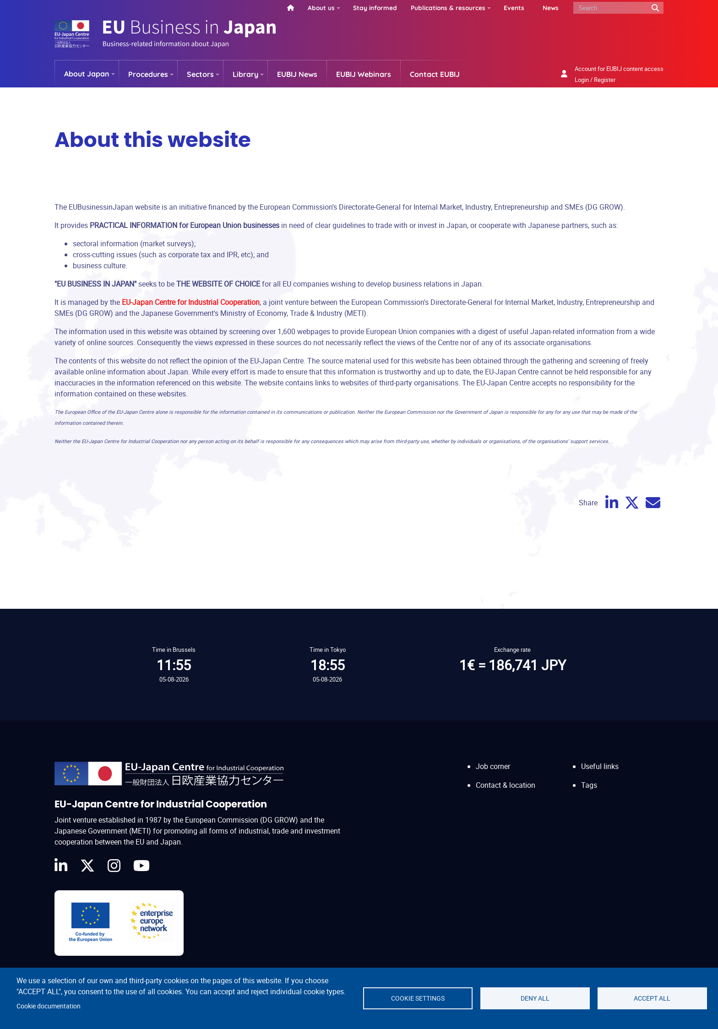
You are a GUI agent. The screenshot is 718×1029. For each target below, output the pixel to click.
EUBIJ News (297, 74)
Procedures (148, 74)
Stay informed (375, 7)
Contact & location (505, 785)
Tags (589, 785)
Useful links (600, 766)
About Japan (86, 73)
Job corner (493, 766)
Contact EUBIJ (435, 74)
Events (514, 7)
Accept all (652, 998)
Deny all (535, 998)
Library (245, 74)
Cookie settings (418, 998)
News (551, 7)
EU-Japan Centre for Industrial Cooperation (191, 302)
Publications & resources (448, 7)
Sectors (200, 74)
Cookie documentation (48, 1006)
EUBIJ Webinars (363, 74)
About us (321, 7)
